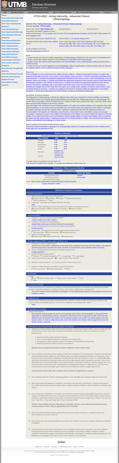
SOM (5, 12)
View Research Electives (11, 43)
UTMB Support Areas (65, 446)
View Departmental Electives (12, 32)
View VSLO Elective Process (12, 74)
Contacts (81, 446)
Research (54, 446)
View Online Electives (10, 54)
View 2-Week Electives (10, 49)
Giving (75, 446)
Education (47, 446)
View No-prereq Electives (11, 40)
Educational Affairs (17, 12)
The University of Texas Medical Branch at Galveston (49, 451)
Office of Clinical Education (62, 12)
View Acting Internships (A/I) (12, 18)
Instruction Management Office (38, 12)
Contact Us (107, 12)
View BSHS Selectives (10, 21)
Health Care (38, 446)
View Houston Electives (10, 51)
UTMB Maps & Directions (76, 452)
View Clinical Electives (10, 29)
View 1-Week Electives (10, 46)
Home (4, 15)
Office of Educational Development (87, 12)
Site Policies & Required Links (85, 451)
